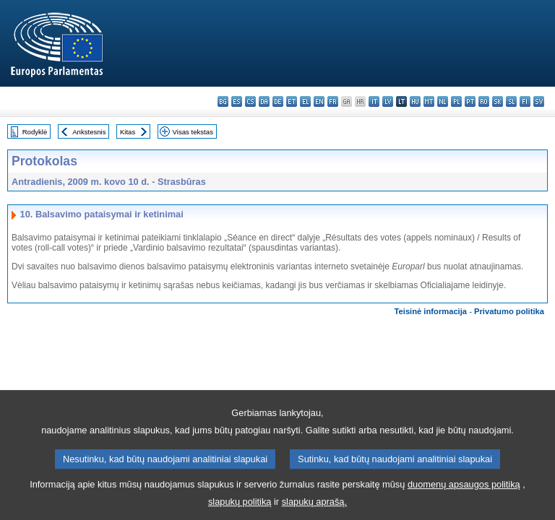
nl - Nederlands (442, 101)
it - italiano (374, 101)
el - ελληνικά (305, 101)
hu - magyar (415, 101)
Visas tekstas (193, 132)
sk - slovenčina (497, 101)
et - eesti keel (291, 101)
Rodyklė (35, 132)
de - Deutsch (277, 101)
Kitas (127, 132)
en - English (319, 101)
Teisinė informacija (431, 311)
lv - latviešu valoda (387, 101)
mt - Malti (428, 101)
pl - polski (456, 101)
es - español (236, 101)
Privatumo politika (509, 311)
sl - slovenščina (511, 101)
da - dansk (264, 101)
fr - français (332, 101)
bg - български (223, 101)
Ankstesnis (89, 132)
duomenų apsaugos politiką (464, 492)
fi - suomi (525, 101)
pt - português (470, 101)
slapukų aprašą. (314, 509)
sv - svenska (538, 101)
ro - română (483, 101)
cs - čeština (250, 101)
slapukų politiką (240, 509)
